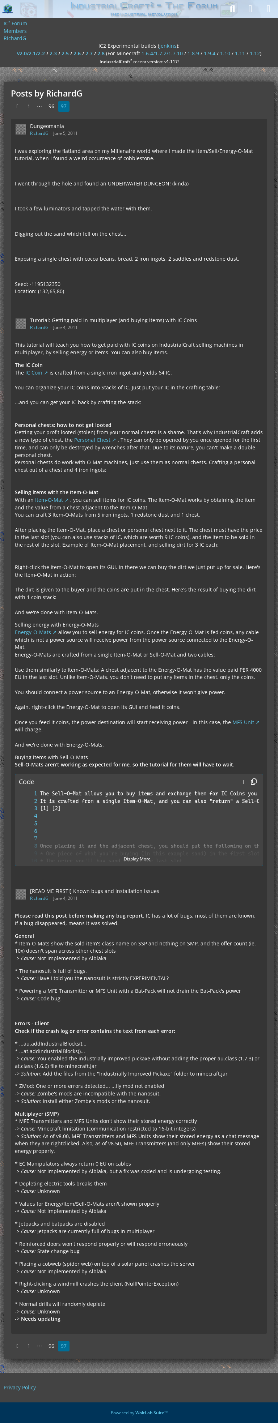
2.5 (65, 53)
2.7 (89, 53)
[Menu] (268, 9)
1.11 (240, 53)
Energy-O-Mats (33, 632)
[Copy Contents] (253, 782)
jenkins (168, 45)
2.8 (101, 53)
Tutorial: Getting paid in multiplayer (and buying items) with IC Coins (113, 320)
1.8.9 (193, 53)
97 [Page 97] (64, 106)
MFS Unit (243, 722)
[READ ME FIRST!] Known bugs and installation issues (94, 891)
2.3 (53, 53)
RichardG (39, 133)
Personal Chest (92, 439)
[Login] (250, 9)
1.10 (225, 53)
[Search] (232, 9)
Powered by (139, 1413)
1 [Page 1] (29, 106)
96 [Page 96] (51, 106)
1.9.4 (209, 53)
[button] (242, 782)
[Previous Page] (17, 106)
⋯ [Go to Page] (39, 106)
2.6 (77, 53)
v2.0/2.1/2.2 (31, 53)
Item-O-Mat (49, 499)
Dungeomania (47, 126)
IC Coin (33, 372)
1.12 (255, 53)
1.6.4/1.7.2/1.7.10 (162, 53)
